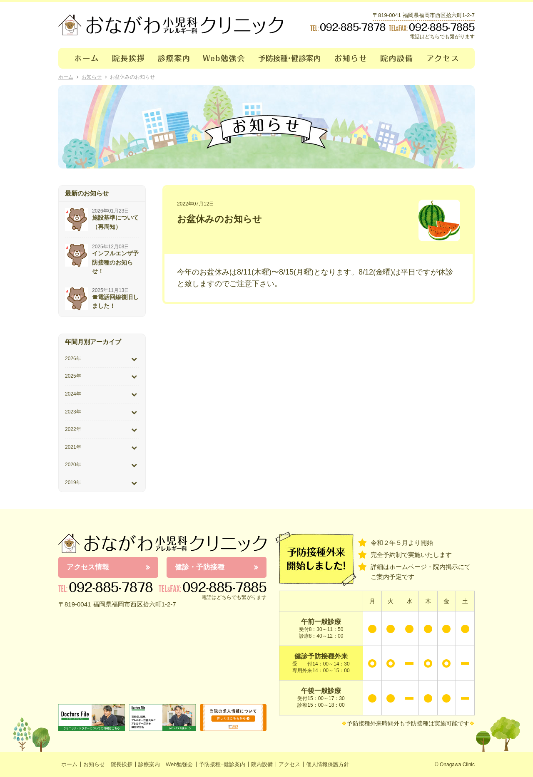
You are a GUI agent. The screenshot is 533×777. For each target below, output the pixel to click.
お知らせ (351, 58)
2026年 (73, 358)
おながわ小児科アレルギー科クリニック (162, 543)
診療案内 (174, 58)
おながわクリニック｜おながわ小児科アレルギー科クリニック (170, 25)
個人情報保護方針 (327, 764)
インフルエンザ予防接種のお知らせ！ (115, 262)
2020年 (73, 465)
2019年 (73, 482)
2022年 (73, 429)
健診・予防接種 (199, 567)
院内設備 (397, 58)
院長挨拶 (128, 58)
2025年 (73, 376)
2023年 (73, 412)
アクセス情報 (88, 567)
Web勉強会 (224, 58)
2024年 (73, 394)
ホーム (81, 58)
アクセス (448, 58)
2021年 (73, 447)
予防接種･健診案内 (290, 58)
